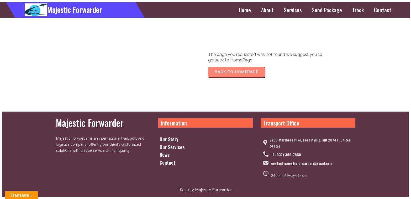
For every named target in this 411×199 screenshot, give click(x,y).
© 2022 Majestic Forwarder (206, 189)
